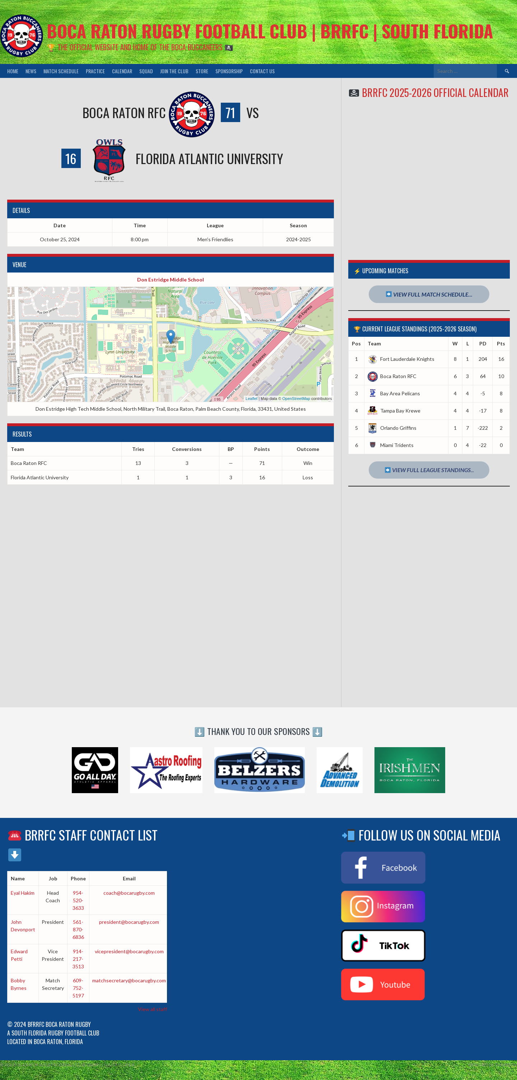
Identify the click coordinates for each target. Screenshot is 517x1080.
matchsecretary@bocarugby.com (129, 980)
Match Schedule (61, 71)
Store (202, 71)
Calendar (122, 71)
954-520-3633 (78, 900)
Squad (146, 71)
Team (374, 343)
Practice (95, 71)
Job (53, 878)
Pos (356, 343)
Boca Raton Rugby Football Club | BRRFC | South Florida (270, 30)
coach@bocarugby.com (129, 893)
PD (482, 343)
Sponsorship (229, 71)
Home (12, 71)
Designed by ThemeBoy (493, 1064)
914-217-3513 (78, 958)
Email (129, 878)
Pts (501, 343)
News (30, 71)
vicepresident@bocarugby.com (129, 951)
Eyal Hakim (22, 893)
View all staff (152, 1009)
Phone (78, 878)
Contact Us (262, 71)
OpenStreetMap (296, 398)
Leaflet (251, 398)
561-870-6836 (78, 929)
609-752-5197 (78, 987)
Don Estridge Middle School (170, 279)
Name (18, 878)
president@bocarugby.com (129, 922)
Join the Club (174, 71)
